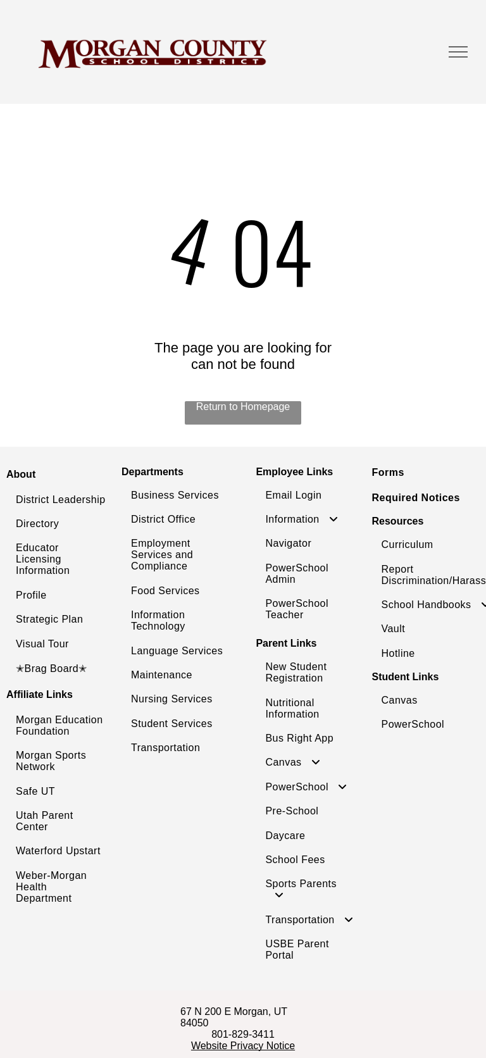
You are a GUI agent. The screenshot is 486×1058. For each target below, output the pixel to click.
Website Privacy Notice (243, 1045)
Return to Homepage (243, 406)
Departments (153, 471)
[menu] (458, 51)
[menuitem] (61, 500)
